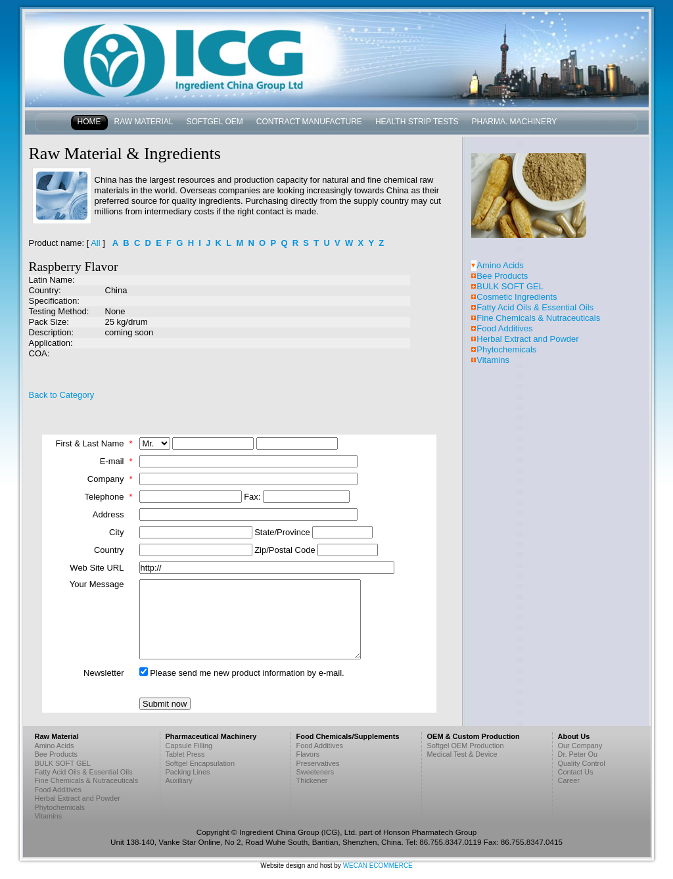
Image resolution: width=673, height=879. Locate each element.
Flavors (308, 754)
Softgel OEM (215, 121)
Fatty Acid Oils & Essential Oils (534, 307)
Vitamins (492, 360)
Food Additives (504, 328)
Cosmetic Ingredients (516, 297)
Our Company (580, 745)
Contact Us (575, 772)
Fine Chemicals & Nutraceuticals (538, 318)
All (95, 243)
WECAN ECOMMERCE (378, 865)
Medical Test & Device (462, 754)
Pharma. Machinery (514, 121)
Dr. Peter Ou (578, 754)
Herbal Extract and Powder (527, 339)
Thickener (312, 780)
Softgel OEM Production (465, 745)
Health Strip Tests (417, 121)
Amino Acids (500, 265)
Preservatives (318, 763)
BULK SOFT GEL (510, 286)
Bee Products (502, 276)
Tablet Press (185, 754)
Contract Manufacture (309, 121)
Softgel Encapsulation (200, 763)
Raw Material (144, 121)
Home (89, 121)
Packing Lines (188, 772)
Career (569, 780)
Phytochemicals (506, 349)
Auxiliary (179, 780)
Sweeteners (315, 772)
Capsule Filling (189, 745)
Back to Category (62, 395)
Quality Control (581, 763)
